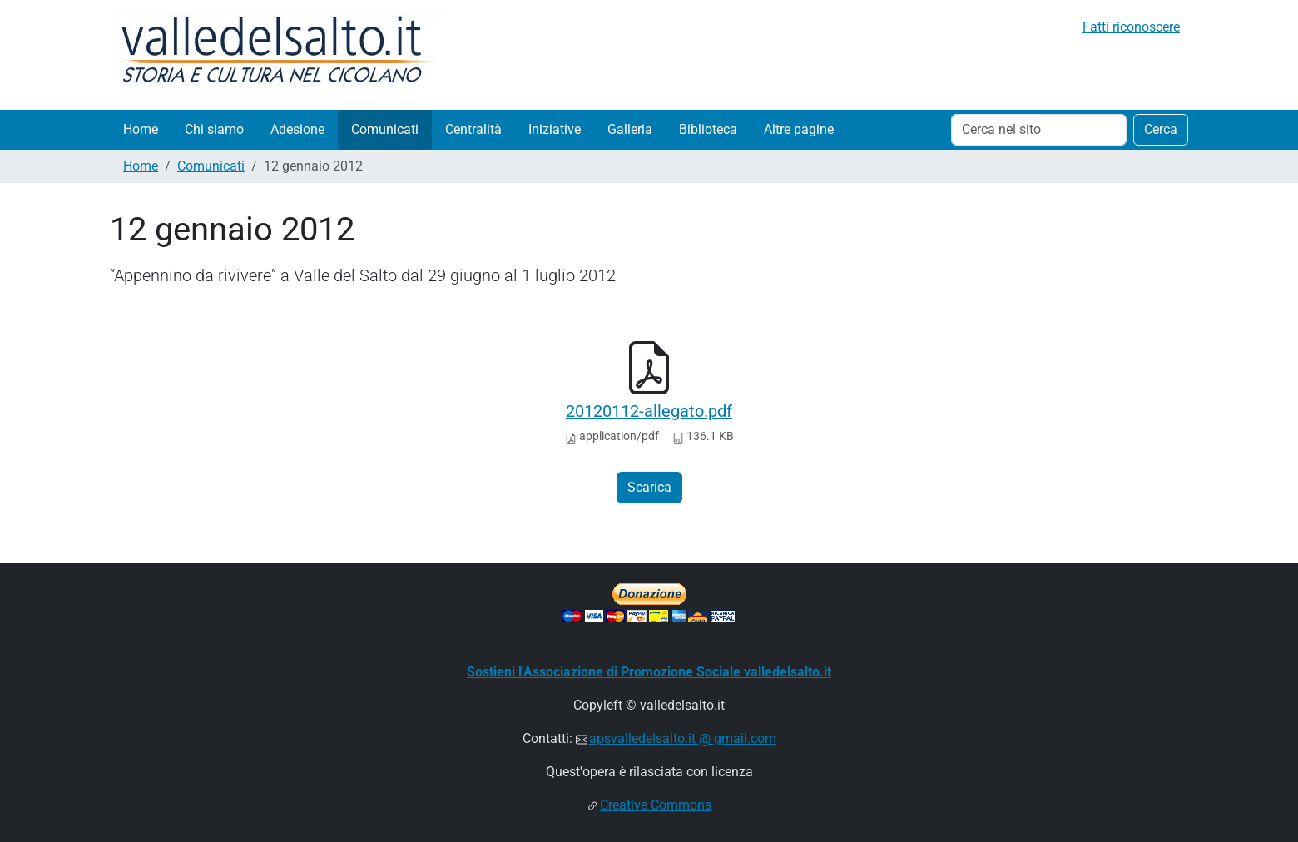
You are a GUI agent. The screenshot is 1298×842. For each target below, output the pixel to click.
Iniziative (554, 129)
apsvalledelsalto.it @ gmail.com (682, 738)
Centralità (473, 129)
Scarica (649, 487)
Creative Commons (655, 805)
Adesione (297, 129)
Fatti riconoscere (1131, 27)
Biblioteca (708, 129)
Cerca (1160, 129)
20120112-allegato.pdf (649, 411)
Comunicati (385, 129)
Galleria (629, 129)
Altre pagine (799, 129)
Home (140, 129)
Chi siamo (214, 129)
